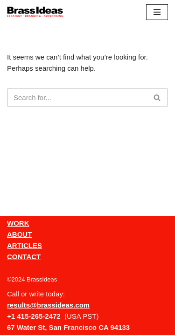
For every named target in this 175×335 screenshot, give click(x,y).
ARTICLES (24, 245)
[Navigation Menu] (157, 12)
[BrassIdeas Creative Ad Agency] (35, 12)
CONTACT (24, 257)
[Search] (77, 97)
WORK (18, 223)
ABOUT (19, 234)
